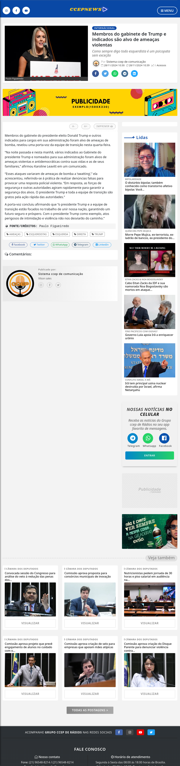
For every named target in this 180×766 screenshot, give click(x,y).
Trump (97, 234)
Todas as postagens (90, 710)
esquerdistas (36, 234)
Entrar (149, 455)
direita (80, 234)
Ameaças (14, 234)
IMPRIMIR (105, 126)
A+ (86, 126)
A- (73, 126)
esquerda (60, 234)
